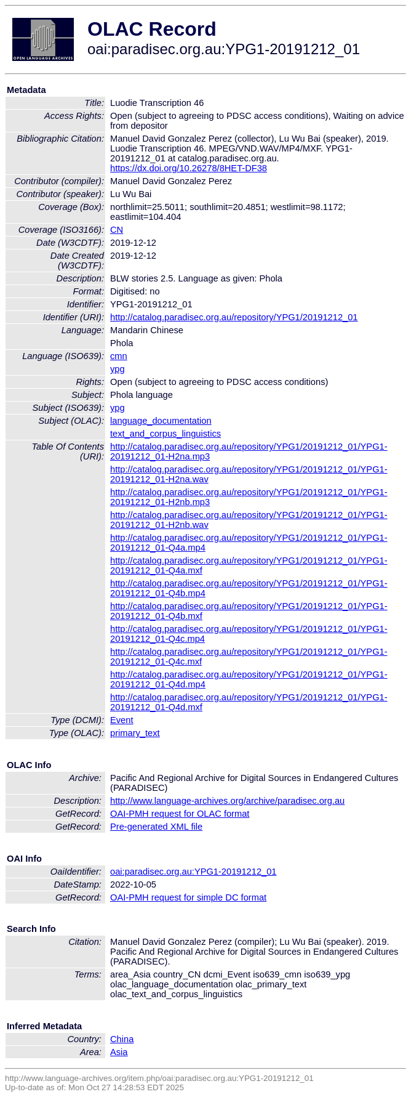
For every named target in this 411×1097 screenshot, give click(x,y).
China (122, 1039)
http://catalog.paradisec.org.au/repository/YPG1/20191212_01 (234, 317)
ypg (117, 369)
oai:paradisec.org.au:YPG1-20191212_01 (193, 871)
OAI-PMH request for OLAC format (179, 814)
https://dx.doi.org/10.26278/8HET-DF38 (188, 168)
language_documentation (161, 421)
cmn (118, 356)
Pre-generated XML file (156, 827)
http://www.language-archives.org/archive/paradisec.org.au (227, 801)
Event (121, 720)
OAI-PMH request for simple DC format (188, 897)
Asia (119, 1052)
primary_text (135, 733)
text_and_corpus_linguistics (165, 434)
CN (116, 230)
